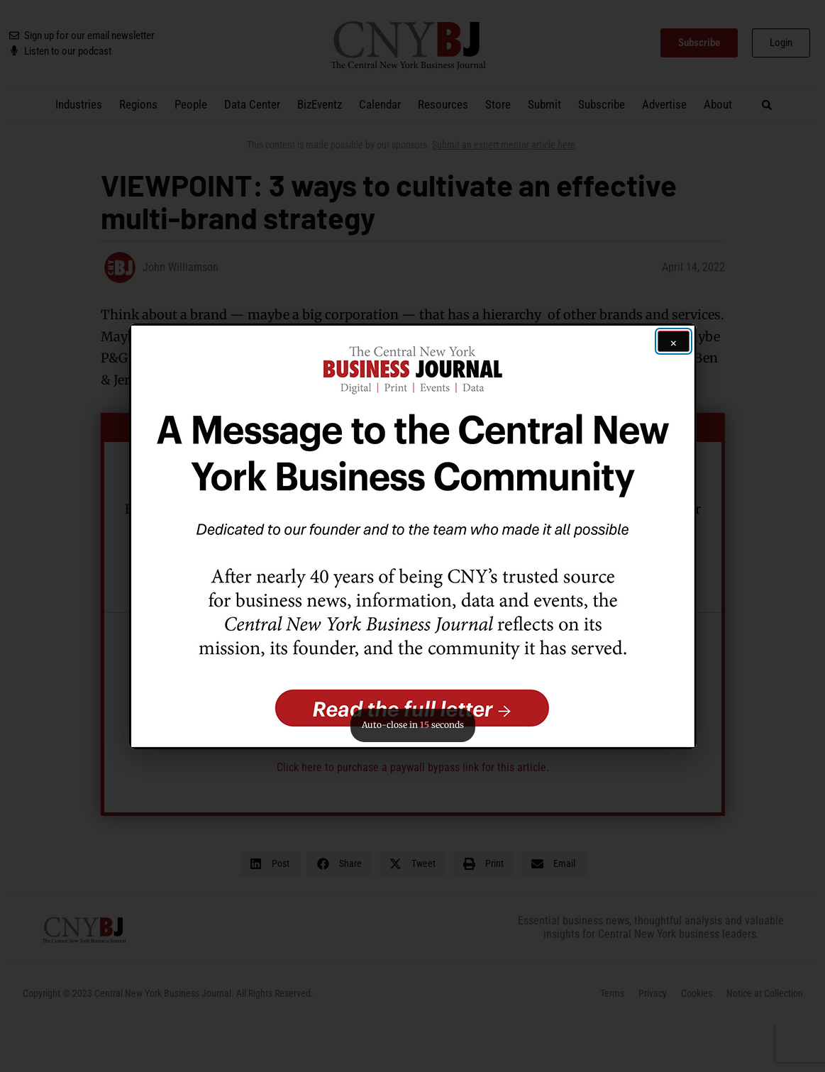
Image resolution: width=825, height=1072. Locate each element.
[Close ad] (674, 341)
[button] (413, 536)
